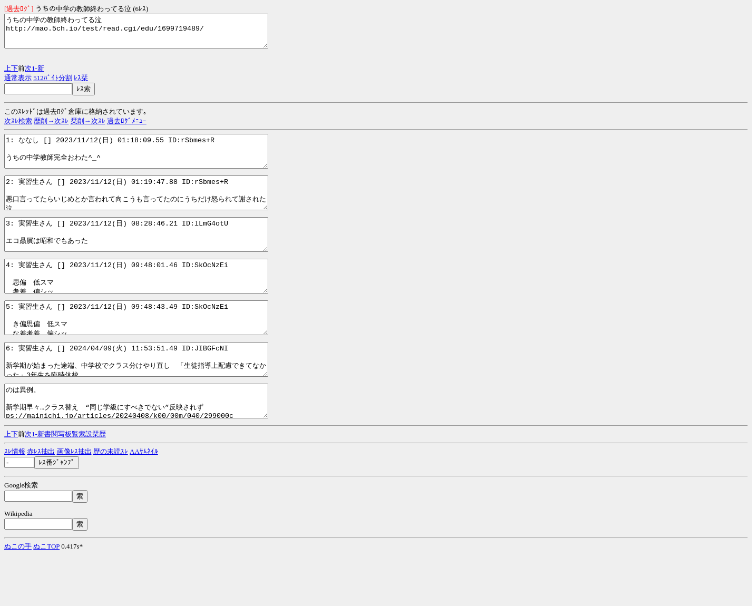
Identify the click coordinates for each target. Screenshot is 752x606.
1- (34, 75)
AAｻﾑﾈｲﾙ (144, 502)
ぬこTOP (46, 597)
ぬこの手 (18, 597)
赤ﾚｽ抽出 (41, 502)
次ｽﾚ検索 (18, 127)
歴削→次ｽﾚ (51, 127)
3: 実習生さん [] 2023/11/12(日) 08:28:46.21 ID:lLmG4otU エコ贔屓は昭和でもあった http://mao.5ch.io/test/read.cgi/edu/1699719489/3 (152, 256)
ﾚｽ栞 (81, 84)
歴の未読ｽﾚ (110, 502)
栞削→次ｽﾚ (88, 127)
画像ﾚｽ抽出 (74, 502)
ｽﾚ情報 (14, 502)
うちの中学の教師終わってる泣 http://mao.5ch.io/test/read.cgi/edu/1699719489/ (152, 34)
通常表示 (18, 84)
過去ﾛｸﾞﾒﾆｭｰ (127, 127)
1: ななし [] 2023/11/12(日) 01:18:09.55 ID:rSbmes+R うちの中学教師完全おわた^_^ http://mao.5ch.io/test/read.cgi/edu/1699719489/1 (152, 160)
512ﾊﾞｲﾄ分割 (52, 84)
